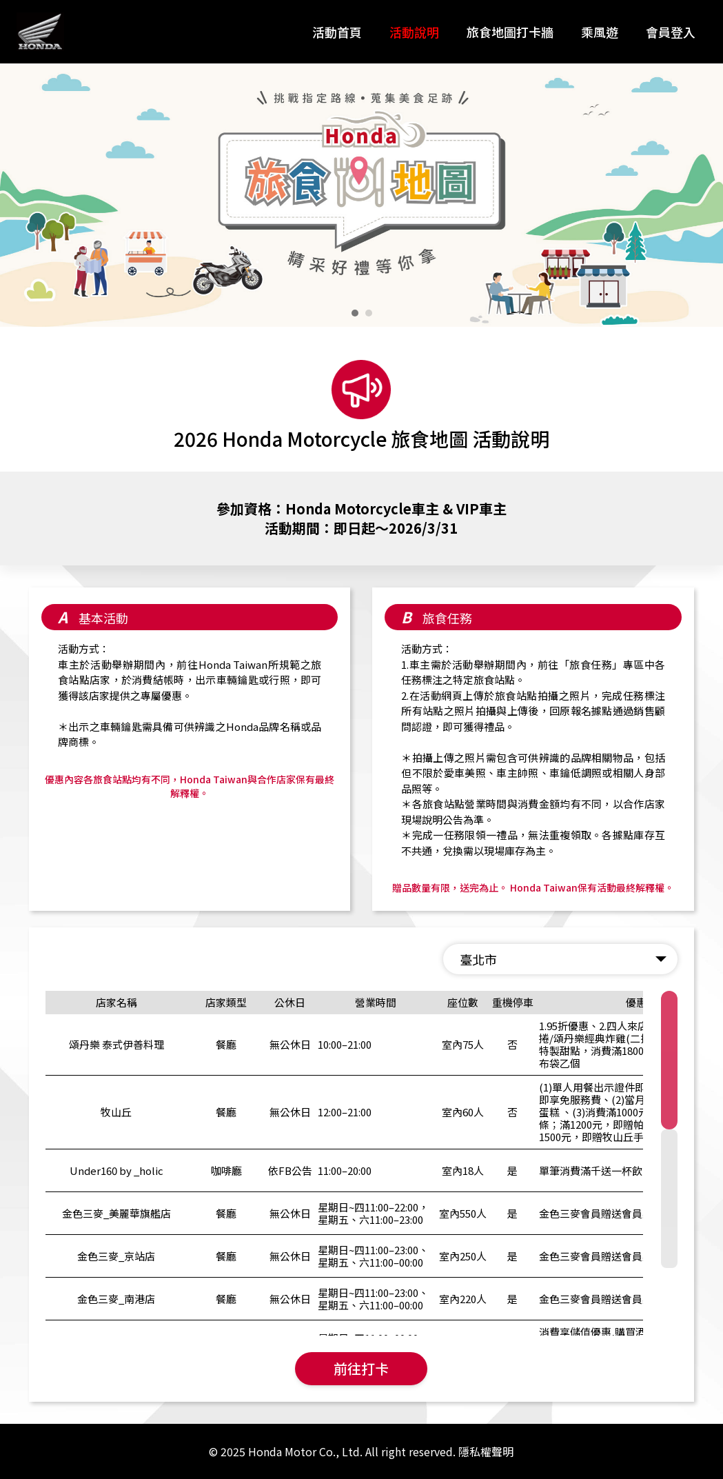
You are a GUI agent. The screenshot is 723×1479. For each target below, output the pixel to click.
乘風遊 (599, 32)
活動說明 (414, 32)
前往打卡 (361, 1368)
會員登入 (670, 32)
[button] (355, 313)
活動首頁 (337, 32)
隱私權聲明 (485, 1451)
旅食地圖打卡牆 (510, 32)
